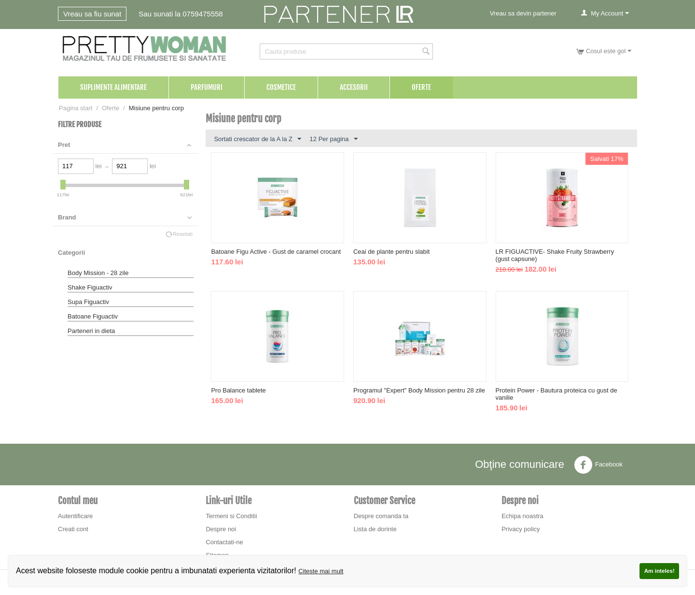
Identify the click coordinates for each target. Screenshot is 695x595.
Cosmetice (281, 87)
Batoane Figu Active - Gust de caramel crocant (276, 251)
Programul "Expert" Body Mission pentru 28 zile (419, 390)
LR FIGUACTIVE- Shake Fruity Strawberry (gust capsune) (555, 255)
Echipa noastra (522, 516)
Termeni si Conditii (231, 516)
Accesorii (354, 87)
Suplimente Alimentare (113, 87)
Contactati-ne (224, 542)
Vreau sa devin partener (523, 13)
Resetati (183, 234)
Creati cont (73, 529)
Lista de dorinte (375, 529)
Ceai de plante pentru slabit (391, 251)
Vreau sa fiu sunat (92, 14)
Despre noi (221, 529)
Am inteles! (659, 570)
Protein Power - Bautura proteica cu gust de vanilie (556, 394)
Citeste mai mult (320, 571)
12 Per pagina (334, 139)
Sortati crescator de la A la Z (257, 139)
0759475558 (202, 14)
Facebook (598, 465)
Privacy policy (520, 529)
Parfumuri (206, 87)
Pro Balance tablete (238, 390)
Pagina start (75, 108)
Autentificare (75, 516)
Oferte (421, 87)
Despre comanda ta (381, 516)
